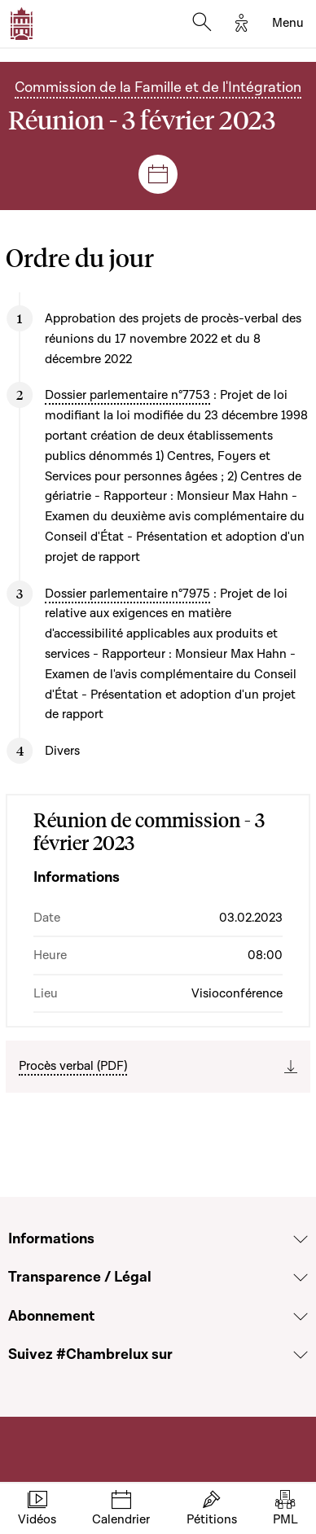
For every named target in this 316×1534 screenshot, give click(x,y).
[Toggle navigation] (287, 23)
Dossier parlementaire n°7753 (127, 395)
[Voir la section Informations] (300, 1239)
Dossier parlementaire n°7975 (127, 593)
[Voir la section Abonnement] (300, 1316)
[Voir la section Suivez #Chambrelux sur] (300, 1355)
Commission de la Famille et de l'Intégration (158, 87)
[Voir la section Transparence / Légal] (300, 1277)
